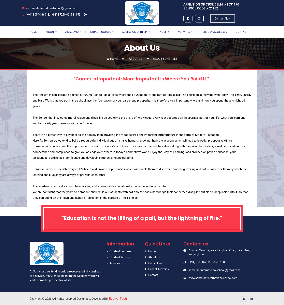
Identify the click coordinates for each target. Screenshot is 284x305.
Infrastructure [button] (102, 32)
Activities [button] (185, 32)
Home (33, 32)
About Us (135, 58)
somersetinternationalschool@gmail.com (50, 8)
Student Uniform (120, 251)
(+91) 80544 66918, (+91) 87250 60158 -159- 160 (54, 14)
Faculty (164, 32)
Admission (116, 263)
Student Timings (120, 257)
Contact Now (223, 18)
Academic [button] (73, 32)
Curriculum (155, 263)
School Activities (158, 269)
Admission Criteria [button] (136, 32)
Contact (241, 32)
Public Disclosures (214, 32)
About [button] (51, 32)
